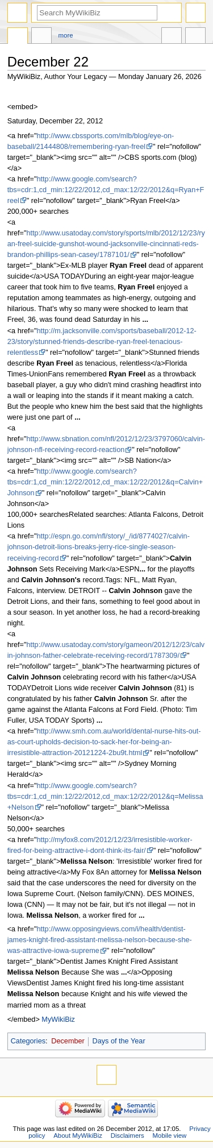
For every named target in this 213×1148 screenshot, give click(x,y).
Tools (195, 37)
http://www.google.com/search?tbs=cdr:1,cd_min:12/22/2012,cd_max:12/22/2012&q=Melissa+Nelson (105, 796)
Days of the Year (119, 1041)
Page (17, 37)
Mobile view (170, 1135)
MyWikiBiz (58, 1019)
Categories (28, 1041)
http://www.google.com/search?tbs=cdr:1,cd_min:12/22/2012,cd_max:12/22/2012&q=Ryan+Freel (105, 190)
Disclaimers (127, 1135)
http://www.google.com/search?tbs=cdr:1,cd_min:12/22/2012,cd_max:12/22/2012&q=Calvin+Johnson (105, 482)
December (68, 1041)
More (66, 35)
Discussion (41, 37)
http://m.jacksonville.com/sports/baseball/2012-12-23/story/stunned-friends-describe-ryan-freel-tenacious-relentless (102, 342)
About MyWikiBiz (77, 1135)
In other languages (171, 37)
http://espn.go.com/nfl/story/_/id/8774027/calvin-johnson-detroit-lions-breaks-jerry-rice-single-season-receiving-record (98, 547)
